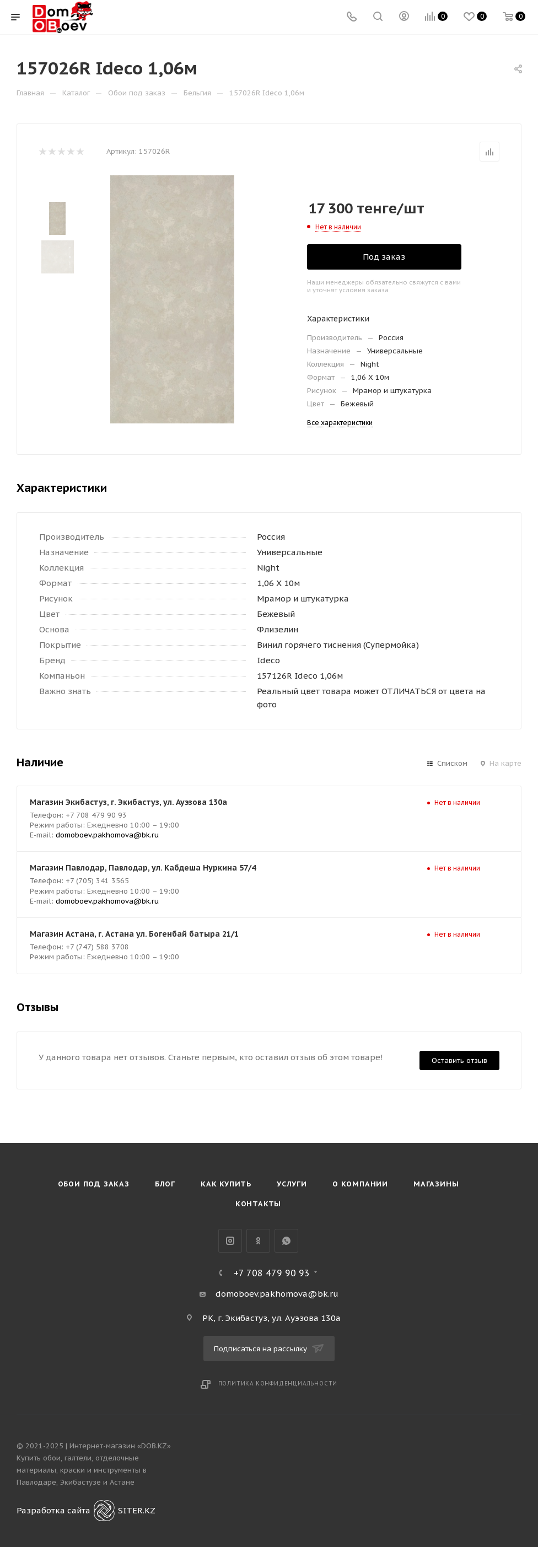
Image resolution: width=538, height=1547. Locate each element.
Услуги (292, 1184)
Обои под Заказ (94, 1184)
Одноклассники (258, 1241)
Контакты (258, 1203)
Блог (165, 1184)
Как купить (226, 1184)
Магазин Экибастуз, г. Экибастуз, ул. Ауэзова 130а (128, 802)
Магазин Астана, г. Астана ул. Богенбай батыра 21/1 (134, 934)
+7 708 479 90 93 (272, 1273)
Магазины (436, 1184)
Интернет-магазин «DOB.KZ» (120, 1446)
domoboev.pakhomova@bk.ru (107, 835)
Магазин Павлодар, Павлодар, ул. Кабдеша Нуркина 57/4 (143, 868)
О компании (360, 1184)
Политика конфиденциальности (278, 1383)
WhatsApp (286, 1241)
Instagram (230, 1241)
